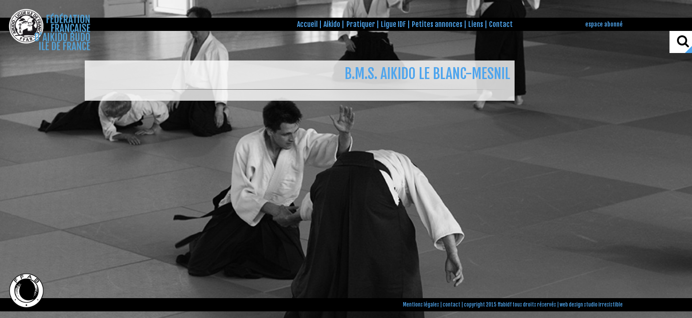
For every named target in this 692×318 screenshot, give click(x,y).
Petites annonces (437, 24)
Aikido (331, 24)
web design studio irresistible (591, 305)
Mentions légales (421, 305)
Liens (475, 24)
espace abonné (604, 24)
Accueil (307, 24)
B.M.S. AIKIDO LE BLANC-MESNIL (427, 74)
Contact (501, 24)
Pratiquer (360, 24)
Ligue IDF (393, 24)
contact (451, 305)
